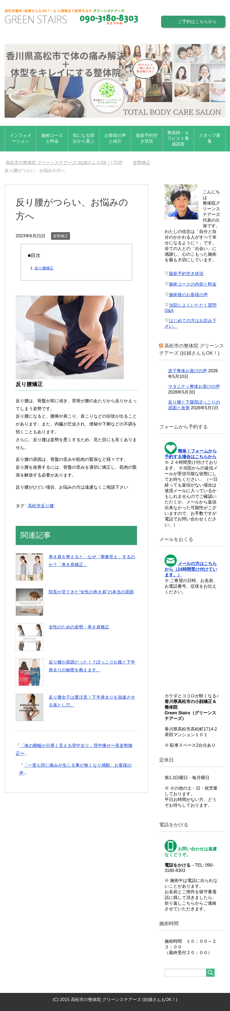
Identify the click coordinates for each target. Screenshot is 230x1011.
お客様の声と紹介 (115, 138)
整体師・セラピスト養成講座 (178, 138)
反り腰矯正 (44, 268)
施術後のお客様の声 (188, 294)
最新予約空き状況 (147, 138)
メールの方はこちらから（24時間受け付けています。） (191, 569)
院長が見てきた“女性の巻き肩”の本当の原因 (91, 592)
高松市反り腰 (41, 505)
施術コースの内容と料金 (192, 284)
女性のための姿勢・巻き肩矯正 (79, 627)
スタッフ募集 (210, 138)
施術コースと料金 (52, 138)
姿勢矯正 (60, 236)
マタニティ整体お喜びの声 (194, 386)
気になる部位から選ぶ (83, 138)
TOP (64, 162)
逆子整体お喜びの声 (187, 370)
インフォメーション (20, 138)
